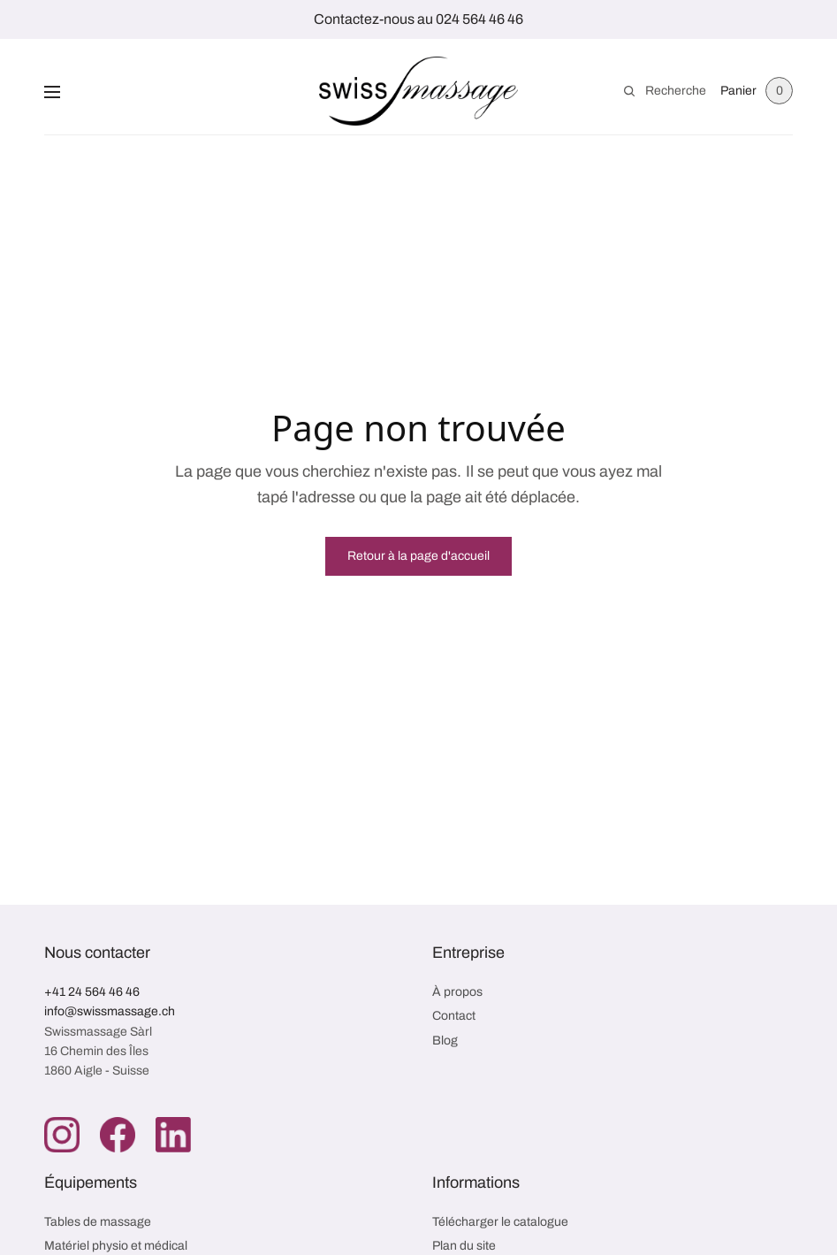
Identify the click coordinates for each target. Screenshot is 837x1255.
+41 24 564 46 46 (92, 992)
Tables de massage (97, 1221)
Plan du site (464, 1245)
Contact (454, 1015)
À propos (457, 992)
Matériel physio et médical (115, 1245)
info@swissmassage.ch (109, 1011)
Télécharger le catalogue (500, 1221)
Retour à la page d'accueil (418, 555)
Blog (445, 1040)
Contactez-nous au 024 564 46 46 (418, 19)
